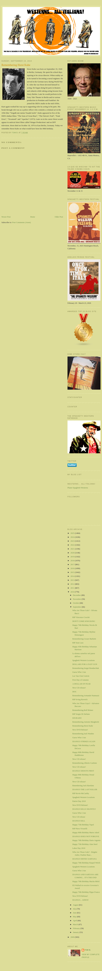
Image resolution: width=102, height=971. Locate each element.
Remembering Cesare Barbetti (84, 639)
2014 (72, 576)
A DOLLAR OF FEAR (81, 684)
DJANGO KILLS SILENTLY (84, 809)
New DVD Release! (80, 730)
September (77, 607)
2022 (72, 545)
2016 (72, 568)
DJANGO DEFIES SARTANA (84, 859)
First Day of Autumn (80, 680)
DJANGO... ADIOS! (80, 900)
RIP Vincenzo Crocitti (81, 617)
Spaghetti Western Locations (83, 660)
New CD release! (79, 688)
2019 (72, 556)
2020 (72, 553)
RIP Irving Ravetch (79, 699)
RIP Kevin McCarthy (80, 793)
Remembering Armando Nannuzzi (85, 695)
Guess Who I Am (79, 672)
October (76, 603)
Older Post (59, 217)
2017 (72, 564)
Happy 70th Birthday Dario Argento (86, 840)
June (75, 913)
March (75, 924)
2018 (72, 560)
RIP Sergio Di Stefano (81, 714)
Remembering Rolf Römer (82, 710)
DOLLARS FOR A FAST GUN (84, 664)
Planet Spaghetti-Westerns (78, 488)
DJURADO (76, 718)
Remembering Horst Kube (82, 726)
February (76, 928)
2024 (72, 537)
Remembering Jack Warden (83, 733)
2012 (72, 584)
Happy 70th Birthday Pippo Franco (86, 892)
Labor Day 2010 (78, 848)
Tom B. (88, 950)
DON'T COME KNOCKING (83, 621)
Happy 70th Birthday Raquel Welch (86, 863)
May (75, 916)
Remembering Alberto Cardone (84, 763)
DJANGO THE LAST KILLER (84, 789)
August (76, 905)
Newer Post (6, 217)
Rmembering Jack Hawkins (83, 785)
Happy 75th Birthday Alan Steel (84, 844)
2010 (72, 592)
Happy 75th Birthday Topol (83, 825)
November (77, 599)
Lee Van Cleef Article (80, 676)
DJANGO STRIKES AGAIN (83, 741)
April (75, 920)
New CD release (78, 817)
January (76, 932)
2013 (72, 580)
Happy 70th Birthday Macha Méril (85, 881)
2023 (72, 541)
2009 (72, 937)
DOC (74, 691)
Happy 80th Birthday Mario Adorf (85, 832)
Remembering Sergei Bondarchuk (85, 668)
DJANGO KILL (78, 821)
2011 (72, 588)
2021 (72, 549)
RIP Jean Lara (77, 643)
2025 (72, 533)
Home (32, 217)
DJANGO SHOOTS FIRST (83, 771)
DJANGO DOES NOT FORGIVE (85, 836)
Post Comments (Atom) (21, 222)
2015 (72, 572)
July (75, 909)
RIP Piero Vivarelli (79, 828)
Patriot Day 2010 (79, 801)
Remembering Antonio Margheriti (85, 722)
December (77, 595)
